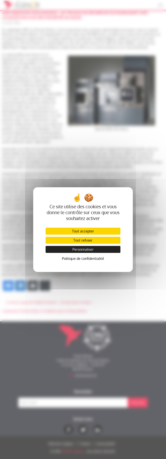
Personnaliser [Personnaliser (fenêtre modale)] (83, 249)
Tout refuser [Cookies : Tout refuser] (82, 240)
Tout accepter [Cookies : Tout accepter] (83, 231)
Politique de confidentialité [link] (83, 258)
